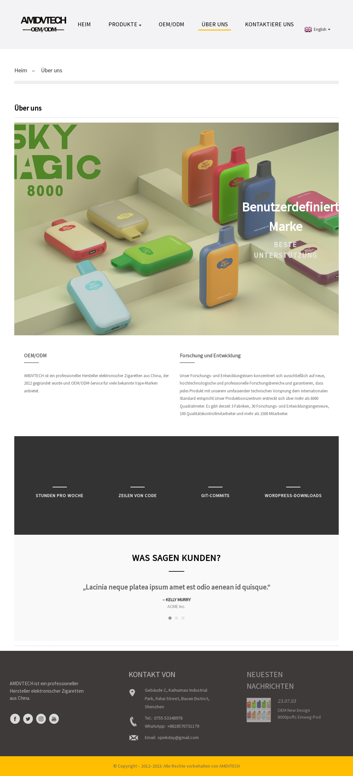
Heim (84, 24)
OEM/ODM (171, 24)
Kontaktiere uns (269, 24)
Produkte (124, 24)
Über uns (214, 24)
